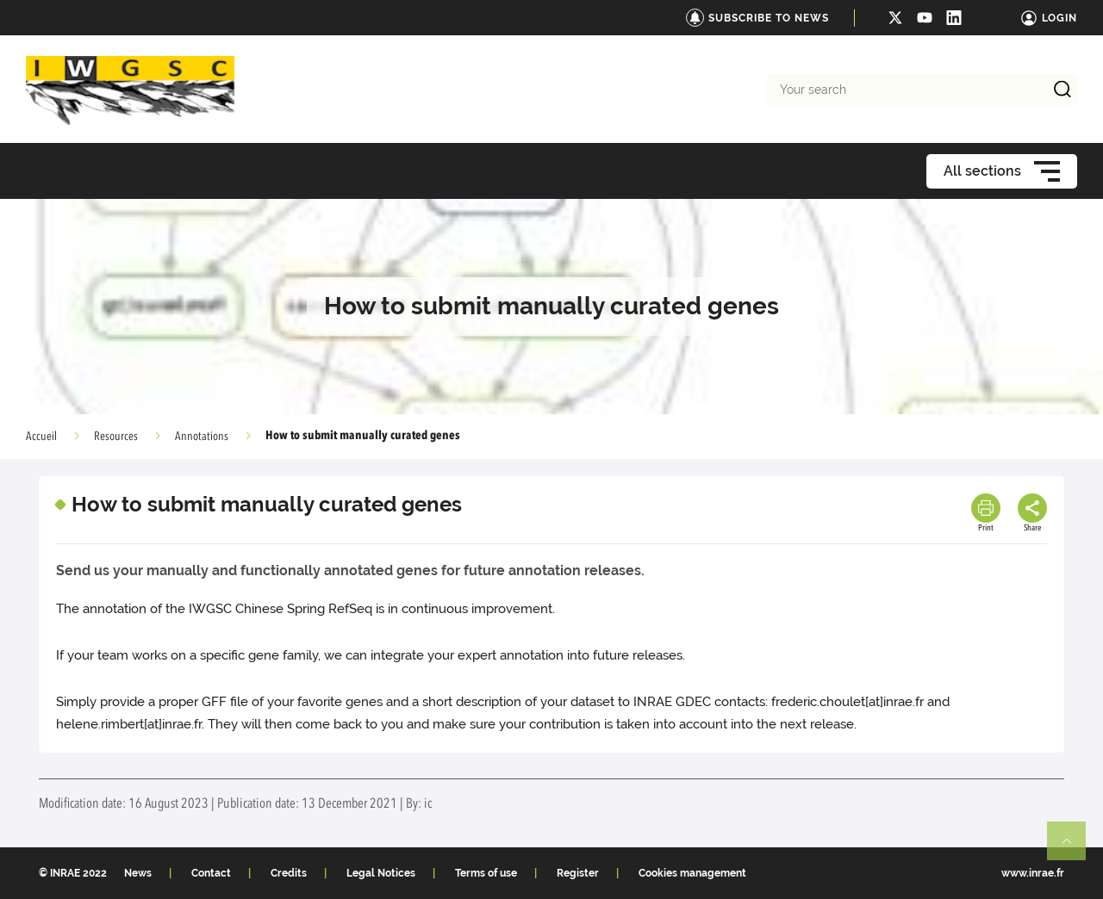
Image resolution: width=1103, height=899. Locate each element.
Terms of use (486, 873)
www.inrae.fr (1032, 873)
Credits (289, 873)
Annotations (201, 437)
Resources (116, 437)
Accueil (41, 437)
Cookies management (692, 873)
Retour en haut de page (1074, 848)
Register (578, 873)
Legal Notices (380, 873)
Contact (211, 873)
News (138, 873)
